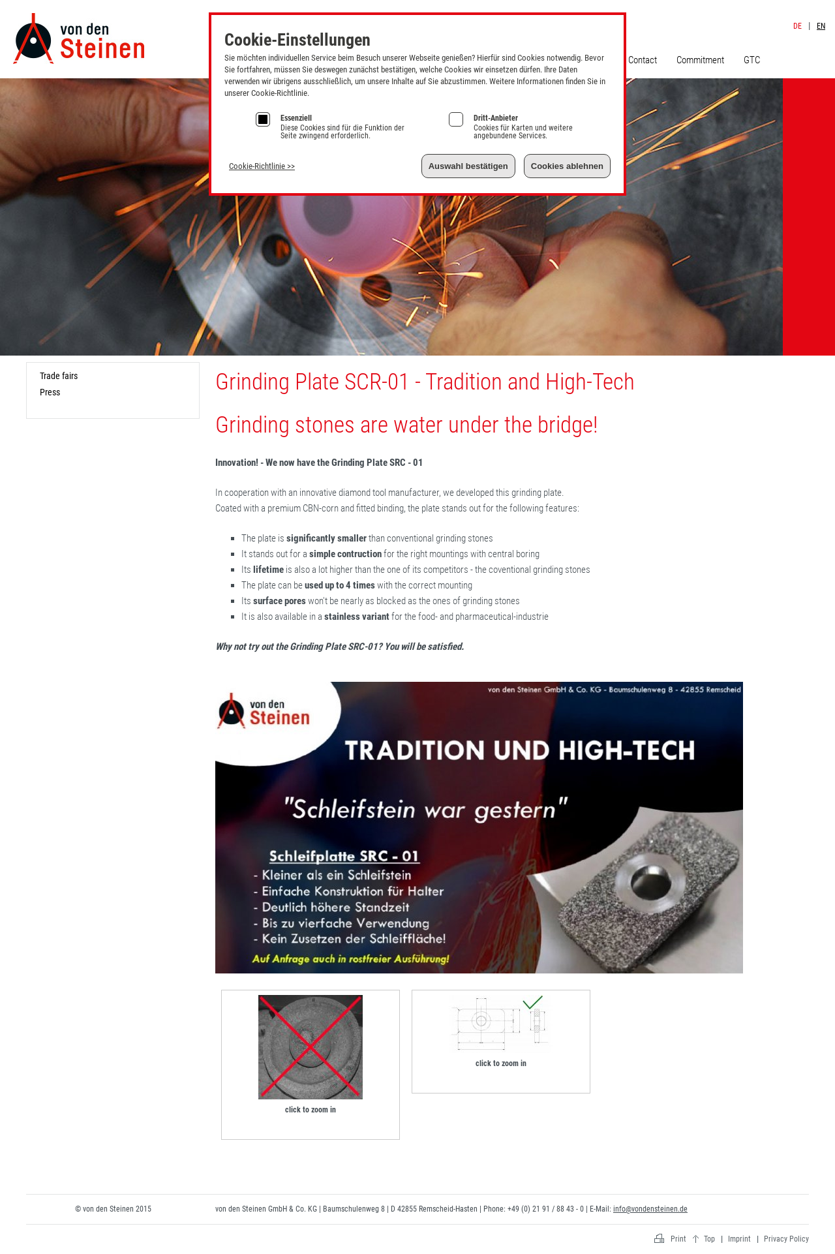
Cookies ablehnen (567, 166)
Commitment (700, 60)
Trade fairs (59, 376)
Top (709, 1239)
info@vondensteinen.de (650, 1209)
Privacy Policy (786, 1239)
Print (678, 1239)
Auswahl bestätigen (468, 166)
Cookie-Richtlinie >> (262, 166)
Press (50, 392)
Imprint (800, 12)
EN (821, 26)
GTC (752, 60)
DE (797, 26)
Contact (642, 60)
